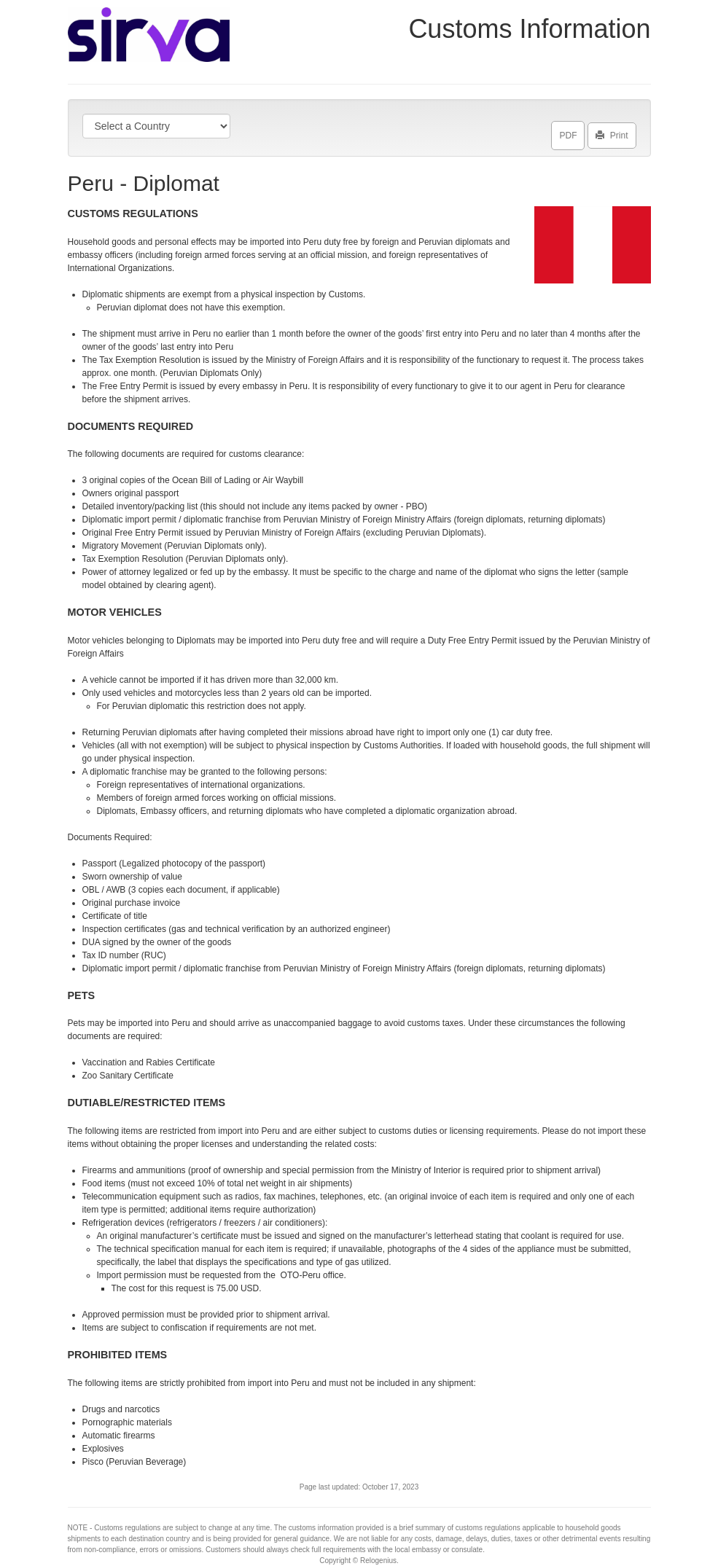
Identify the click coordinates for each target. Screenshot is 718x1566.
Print (612, 133)
